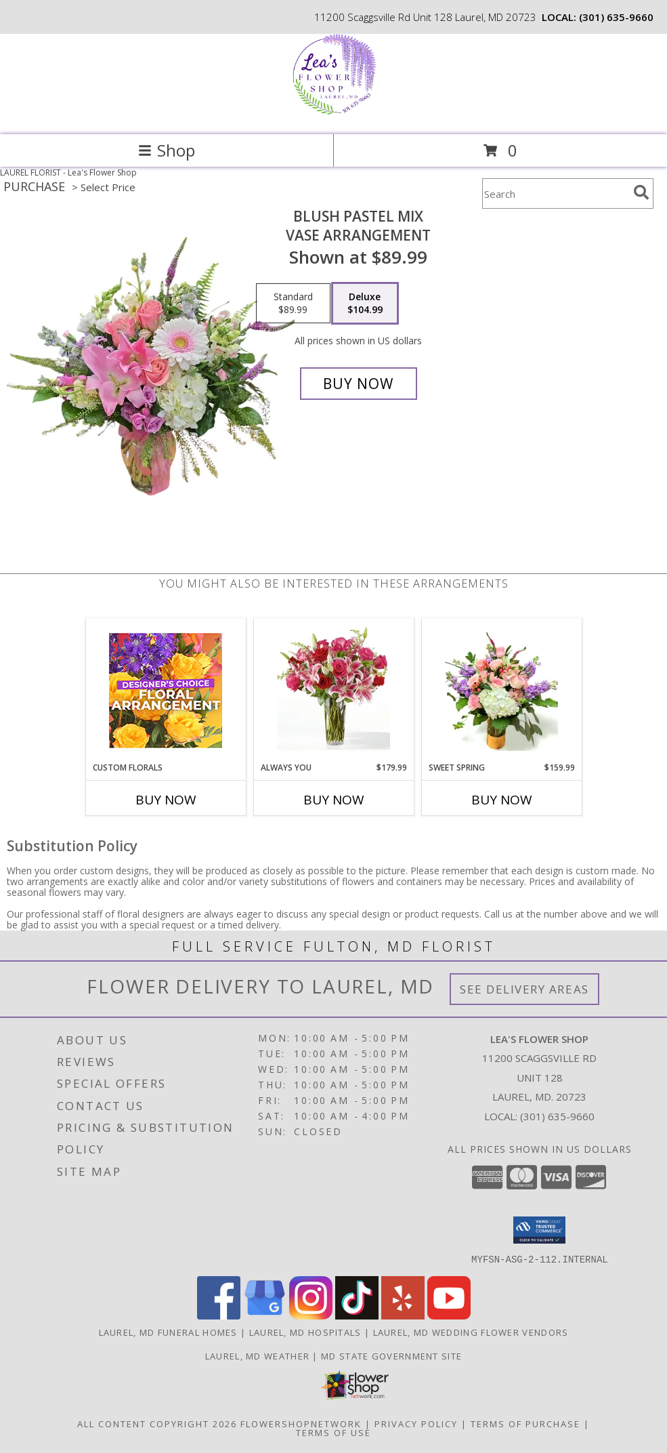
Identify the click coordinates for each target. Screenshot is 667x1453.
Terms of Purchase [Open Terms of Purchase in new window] (525, 1423)
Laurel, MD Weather (257, 1355)
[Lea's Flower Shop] (333, 114)
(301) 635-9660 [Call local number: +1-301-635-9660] (616, 17)
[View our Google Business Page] (264, 1315)
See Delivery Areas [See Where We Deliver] (524, 989)
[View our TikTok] (357, 1315)
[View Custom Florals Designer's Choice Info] (165, 690)
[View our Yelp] (403, 1315)
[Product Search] (555, 193)
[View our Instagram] (310, 1315)
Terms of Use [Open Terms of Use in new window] (333, 1432)
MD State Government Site (391, 1355)
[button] (539, 1230)
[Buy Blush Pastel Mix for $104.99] (358, 383)
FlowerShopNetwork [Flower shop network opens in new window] (301, 1423)
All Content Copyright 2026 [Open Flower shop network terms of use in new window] (157, 1423)
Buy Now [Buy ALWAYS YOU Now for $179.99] (333, 800)
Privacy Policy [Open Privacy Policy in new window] (416, 1423)
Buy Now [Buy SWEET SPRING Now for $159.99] (501, 800)
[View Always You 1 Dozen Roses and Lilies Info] (333, 689)
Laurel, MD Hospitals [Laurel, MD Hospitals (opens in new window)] (305, 1332)
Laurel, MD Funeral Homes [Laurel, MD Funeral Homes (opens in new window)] (168, 1332)
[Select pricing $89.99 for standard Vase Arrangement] (293, 303)
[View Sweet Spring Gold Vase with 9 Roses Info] (501, 690)
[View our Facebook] (218, 1315)
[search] (641, 192)
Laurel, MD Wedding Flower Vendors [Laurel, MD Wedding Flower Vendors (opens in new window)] (471, 1332)
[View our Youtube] (449, 1315)
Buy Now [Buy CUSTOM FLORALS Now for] (165, 800)
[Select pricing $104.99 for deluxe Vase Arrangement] (365, 303)
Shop (166, 150)
